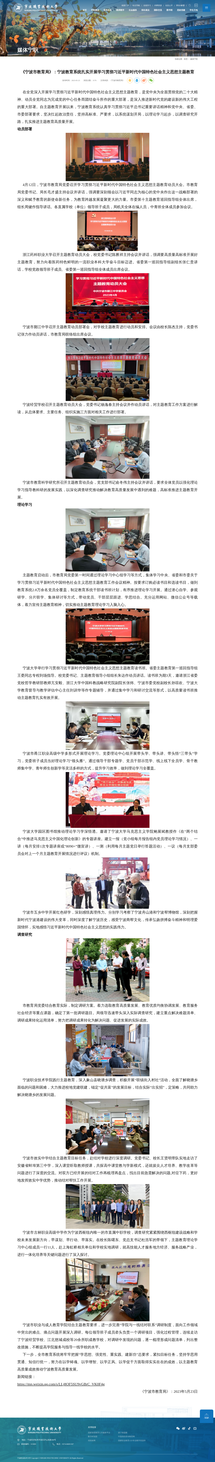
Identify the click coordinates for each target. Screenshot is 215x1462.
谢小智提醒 (122, 1433)
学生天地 (194, 10)
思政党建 (181, 10)
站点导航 (136, 5)
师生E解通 (180, 5)
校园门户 (125, 5)
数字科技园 (92, 1436)
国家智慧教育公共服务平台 (99, 1433)
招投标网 (91, 1440)
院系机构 (108, 10)
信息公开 (169, 5)
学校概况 (95, 10)
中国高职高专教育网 (126, 1436)
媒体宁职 (194, 59)
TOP (206, 1416)
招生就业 (145, 10)
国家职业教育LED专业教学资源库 (132, 1440)
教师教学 (120, 10)
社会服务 (133, 10)
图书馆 (169, 10)
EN (196, 5)
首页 (85, 10)
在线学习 (146, 5)
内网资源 (157, 5)
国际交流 (158, 10)
